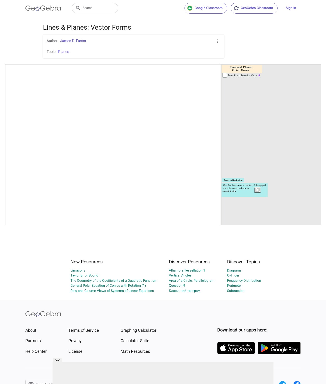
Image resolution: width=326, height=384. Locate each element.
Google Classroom (205, 8)
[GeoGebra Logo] (43, 8)
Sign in (291, 8)
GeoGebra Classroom (253, 8)
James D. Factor (73, 41)
